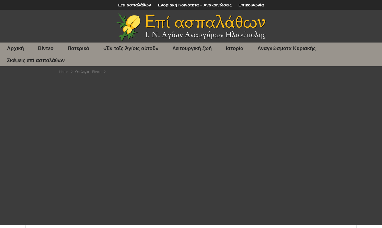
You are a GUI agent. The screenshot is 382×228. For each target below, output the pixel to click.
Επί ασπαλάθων (134, 5)
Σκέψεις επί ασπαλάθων (36, 60)
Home (63, 72)
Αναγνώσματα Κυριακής (287, 48)
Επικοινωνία (251, 5)
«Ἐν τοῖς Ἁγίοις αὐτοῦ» (130, 48)
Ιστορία (235, 48)
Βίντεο (46, 48)
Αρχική (15, 48)
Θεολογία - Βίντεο (88, 72)
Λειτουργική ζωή (192, 48)
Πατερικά (78, 48)
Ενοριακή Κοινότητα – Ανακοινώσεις (194, 5)
